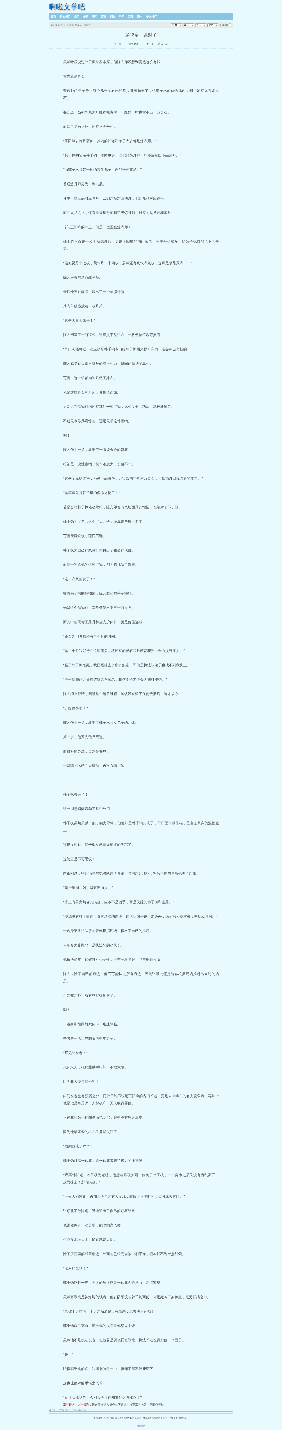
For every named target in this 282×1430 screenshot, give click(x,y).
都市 (94, 16)
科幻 (121, 16)
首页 (53, 16)
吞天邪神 (68, 25)
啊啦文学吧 (67, 7)
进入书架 (163, 44)
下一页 (150, 44)
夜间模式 (223, 25)
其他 (130, 16)
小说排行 (151, 16)
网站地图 (141, 1426)
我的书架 (65, 16)
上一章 (117, 44)
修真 (85, 16)
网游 (112, 16)
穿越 (103, 16)
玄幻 (76, 16)
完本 (139, 16)
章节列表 (134, 44)
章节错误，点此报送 (76, 1404)
